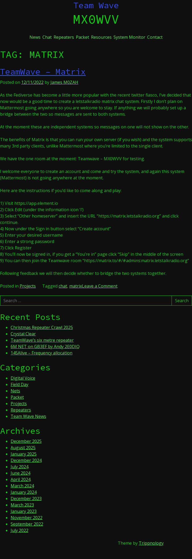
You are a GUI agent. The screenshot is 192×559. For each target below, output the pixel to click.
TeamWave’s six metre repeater (42, 340)
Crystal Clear (23, 334)
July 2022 (19, 530)
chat (63, 286)
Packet (82, 37)
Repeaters (64, 37)
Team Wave (96, 5)
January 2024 (24, 492)
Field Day (19, 384)
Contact (155, 37)
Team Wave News (28, 416)
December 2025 (26, 441)
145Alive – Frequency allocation (41, 353)
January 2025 (24, 454)
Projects (28, 286)
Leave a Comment (99, 286)
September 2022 (27, 524)
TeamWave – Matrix (43, 71)
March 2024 (22, 486)
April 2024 (20, 479)
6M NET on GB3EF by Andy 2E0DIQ (45, 346)
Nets (15, 391)
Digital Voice (23, 378)
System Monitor (129, 37)
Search (182, 301)
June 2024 (20, 473)
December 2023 (26, 498)
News (35, 37)
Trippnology (151, 543)
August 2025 (23, 447)
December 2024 (26, 460)
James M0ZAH (64, 82)
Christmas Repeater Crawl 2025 (42, 327)
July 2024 (19, 467)
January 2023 (24, 511)
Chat (47, 37)
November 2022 (26, 518)
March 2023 (22, 505)
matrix (75, 286)
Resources (101, 37)
